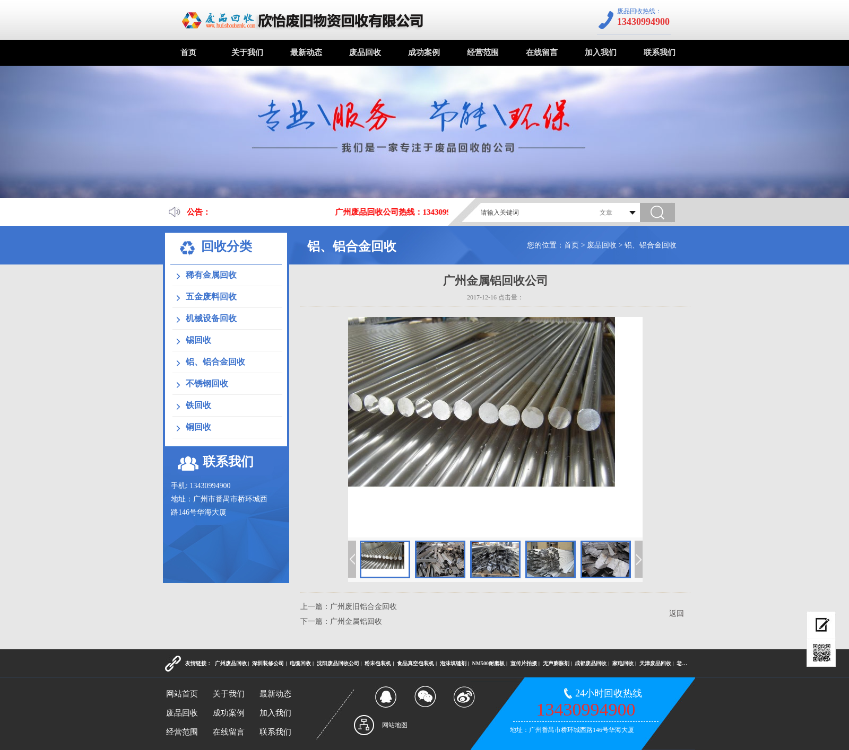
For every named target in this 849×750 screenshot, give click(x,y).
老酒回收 (687, 663)
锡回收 (198, 340)
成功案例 (424, 52)
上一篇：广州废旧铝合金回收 (348, 607)
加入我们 (601, 52)
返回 (676, 613)
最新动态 (306, 52)
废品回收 (365, 52)
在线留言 (542, 52)
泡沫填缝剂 (453, 663)
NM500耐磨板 (488, 663)
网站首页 (182, 694)
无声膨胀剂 (556, 663)
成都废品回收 (591, 663)
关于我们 (247, 52)
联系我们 (659, 52)
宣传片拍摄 (523, 663)
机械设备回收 (211, 318)
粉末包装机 (378, 663)
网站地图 (395, 725)
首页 (188, 52)
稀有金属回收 (211, 274)
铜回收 (198, 426)
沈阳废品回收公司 (338, 663)
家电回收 (623, 663)
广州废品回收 (231, 663)
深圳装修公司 (268, 663)
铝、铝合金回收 (651, 245)
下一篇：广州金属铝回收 (341, 621)
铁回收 (198, 405)
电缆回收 (300, 663)
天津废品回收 (655, 663)
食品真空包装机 (415, 663)
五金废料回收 (211, 296)
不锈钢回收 (207, 383)
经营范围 (483, 52)
